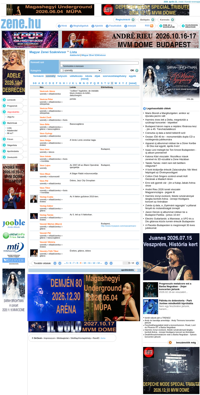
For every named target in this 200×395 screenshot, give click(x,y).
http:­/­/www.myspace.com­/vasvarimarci (118, 226)
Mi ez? (10, 133)
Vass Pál (44, 181)
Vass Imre (44, 149)
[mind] (84, 78)
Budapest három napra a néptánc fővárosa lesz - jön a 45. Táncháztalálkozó (171, 128)
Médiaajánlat (63, 338)
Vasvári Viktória (47, 242)
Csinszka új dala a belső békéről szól (165, 132)
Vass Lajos (45, 165)
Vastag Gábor (46, 206)
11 (89, 263)
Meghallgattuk (79, 25)
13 (98, 263)
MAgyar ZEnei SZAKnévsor (94, 55)
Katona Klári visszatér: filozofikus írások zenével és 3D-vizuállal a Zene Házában (167, 158)
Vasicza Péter (46, 108)
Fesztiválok (113, 25)
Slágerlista (12, 145)
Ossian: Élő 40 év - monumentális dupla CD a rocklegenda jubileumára (170, 138)
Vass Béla (44, 124)
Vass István (45, 156)
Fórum (10, 139)
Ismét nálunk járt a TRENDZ (158, 318)
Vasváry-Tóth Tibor (49, 251)
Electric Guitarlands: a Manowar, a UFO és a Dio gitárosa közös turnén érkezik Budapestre (170, 220)
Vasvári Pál (45, 233)
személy (50, 76)
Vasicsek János (47, 91)
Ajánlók (97, 25)
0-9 (34, 83)
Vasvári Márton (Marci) (51, 224)
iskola (88, 76)
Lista (9, 128)
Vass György (46, 133)
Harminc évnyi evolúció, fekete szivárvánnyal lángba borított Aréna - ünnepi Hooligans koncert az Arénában (169, 199)
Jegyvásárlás (13, 112)
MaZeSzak (12, 123)
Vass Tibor (45, 188)
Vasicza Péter (46, 99)
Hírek (62, 25)
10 (85, 263)
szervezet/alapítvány (114, 76)
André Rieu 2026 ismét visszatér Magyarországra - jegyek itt (162, 191)
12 (94, 263)
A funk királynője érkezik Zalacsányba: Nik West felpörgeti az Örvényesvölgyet (171, 171)
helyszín (62, 76)
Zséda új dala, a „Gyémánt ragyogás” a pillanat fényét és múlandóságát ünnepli (170, 207)
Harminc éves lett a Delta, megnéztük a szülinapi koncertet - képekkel (166, 121)
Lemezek (11, 100)
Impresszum (49, 338)
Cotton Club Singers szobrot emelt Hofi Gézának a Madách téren (166, 177)
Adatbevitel (12, 130)
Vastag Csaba (46, 197)
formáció (38, 76)
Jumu (103, 338)
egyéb (132, 76)
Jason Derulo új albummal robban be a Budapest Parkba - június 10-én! (166, 213)
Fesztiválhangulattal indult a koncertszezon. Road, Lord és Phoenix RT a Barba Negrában (170, 326)
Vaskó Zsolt (45, 117)
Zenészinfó (12, 157)
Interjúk (130, 25)
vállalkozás (76, 76)
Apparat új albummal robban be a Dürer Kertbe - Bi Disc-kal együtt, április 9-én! (170, 144)
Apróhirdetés (13, 151)
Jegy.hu (10, 117)
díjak (97, 76)
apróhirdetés (129, 270)
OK (135, 70)
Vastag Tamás (47, 215)
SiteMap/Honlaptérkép (80, 338)
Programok (12, 106)
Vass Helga (45, 140)
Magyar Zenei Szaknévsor (47, 52)
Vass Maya (45, 174)
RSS (149, 25)
